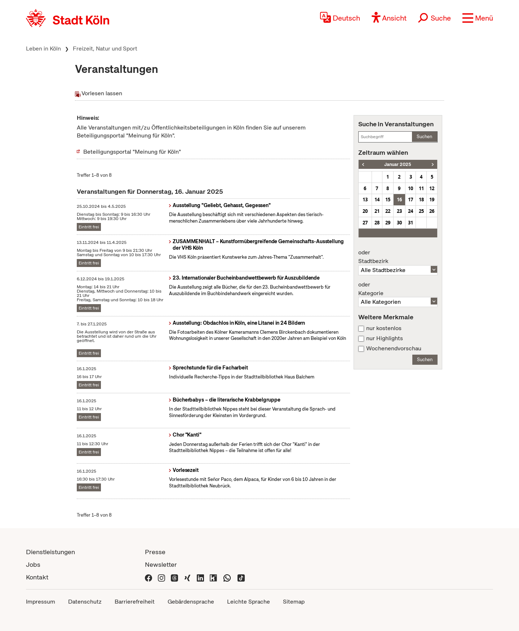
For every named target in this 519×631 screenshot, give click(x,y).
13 (365, 199)
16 (399, 199)
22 (387, 211)
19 (431, 199)
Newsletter (161, 564)
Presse (155, 552)
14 (377, 199)
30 (399, 222)
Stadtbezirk (398, 257)
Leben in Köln (43, 48)
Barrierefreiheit (135, 601)
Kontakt (37, 577)
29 (387, 222)
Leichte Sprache (248, 601)
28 (377, 222)
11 (421, 188)
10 (410, 188)
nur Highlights (384, 338)
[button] (477, 18)
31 (410, 222)
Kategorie (398, 289)
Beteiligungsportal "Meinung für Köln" (132, 151)
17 (410, 199)
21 (377, 211)
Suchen (424, 136)
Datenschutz (85, 601)
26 (431, 211)
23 (399, 211)
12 (431, 188)
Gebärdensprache (191, 601)
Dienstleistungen (50, 552)
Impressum (40, 601)
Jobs (33, 564)
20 (365, 211)
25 (421, 211)
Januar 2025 (397, 164)
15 (387, 199)
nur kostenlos (384, 328)
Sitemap (294, 601)
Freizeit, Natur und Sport (105, 48)
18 (421, 199)
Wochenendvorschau (393, 348)
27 (365, 222)
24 (410, 211)
